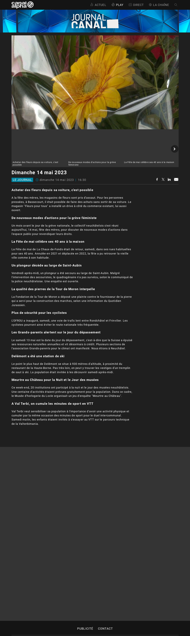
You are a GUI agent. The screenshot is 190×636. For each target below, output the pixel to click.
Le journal (22, 180)
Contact (105, 628)
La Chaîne (159, 5)
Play (117, 5)
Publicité (85, 628)
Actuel (98, 5)
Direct (136, 5)
